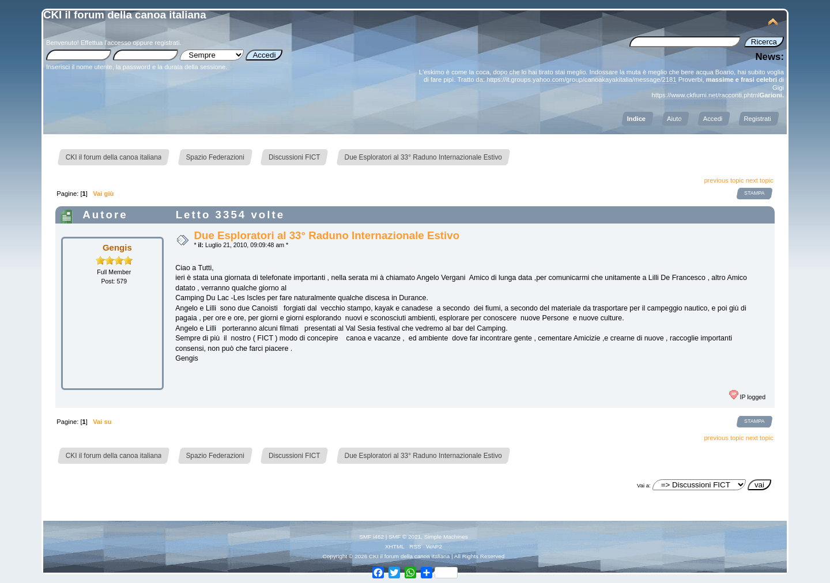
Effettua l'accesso (106, 42)
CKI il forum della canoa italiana (124, 15)
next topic (760, 180)
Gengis (117, 247)
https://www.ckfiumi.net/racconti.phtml (706, 95)
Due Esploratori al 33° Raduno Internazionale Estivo (326, 235)
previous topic (724, 180)
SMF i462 (371, 536)
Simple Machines (446, 536)
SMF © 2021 (404, 536)
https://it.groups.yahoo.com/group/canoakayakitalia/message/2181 (581, 79)
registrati (166, 42)
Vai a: (644, 485)
